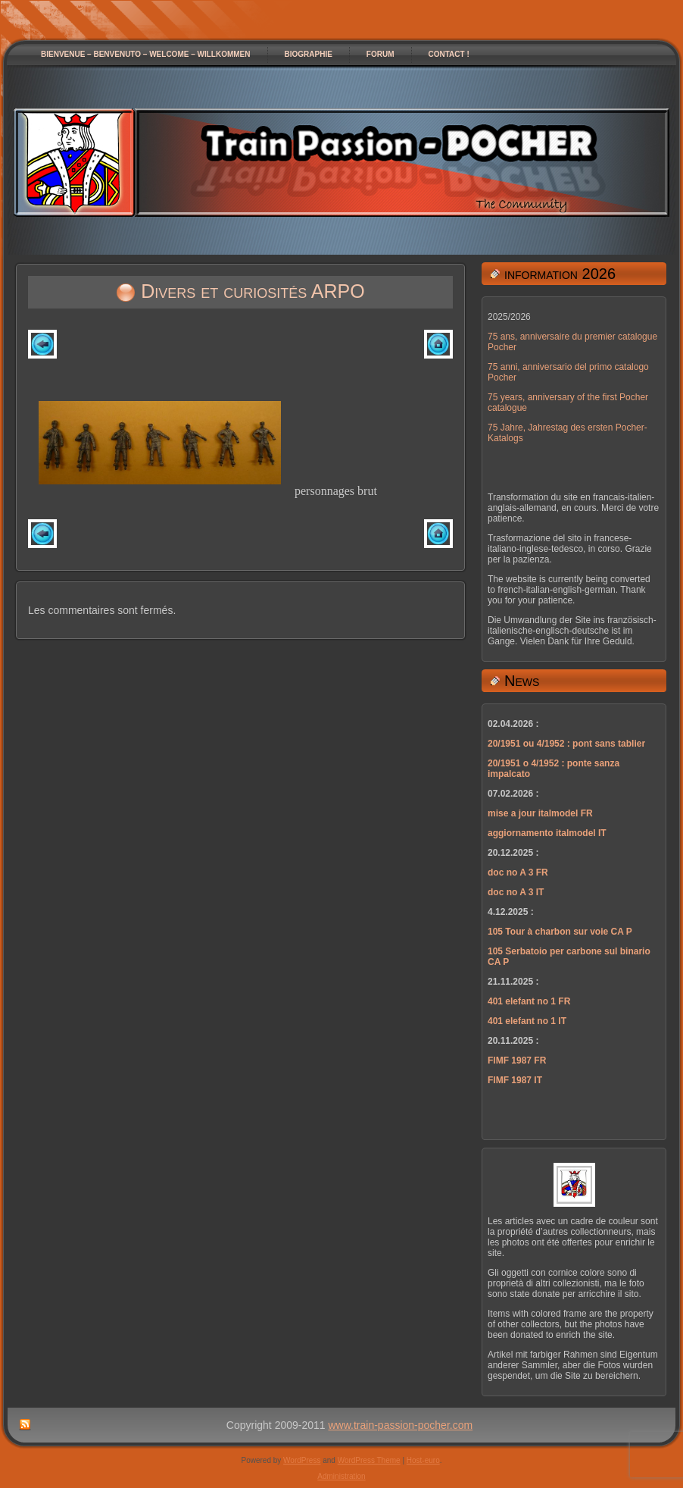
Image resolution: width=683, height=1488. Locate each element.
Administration (341, 1476)
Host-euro (423, 1460)
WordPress (301, 1460)
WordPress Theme (369, 1460)
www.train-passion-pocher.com (401, 1425)
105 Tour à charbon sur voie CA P (560, 931)
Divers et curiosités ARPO (252, 291)
